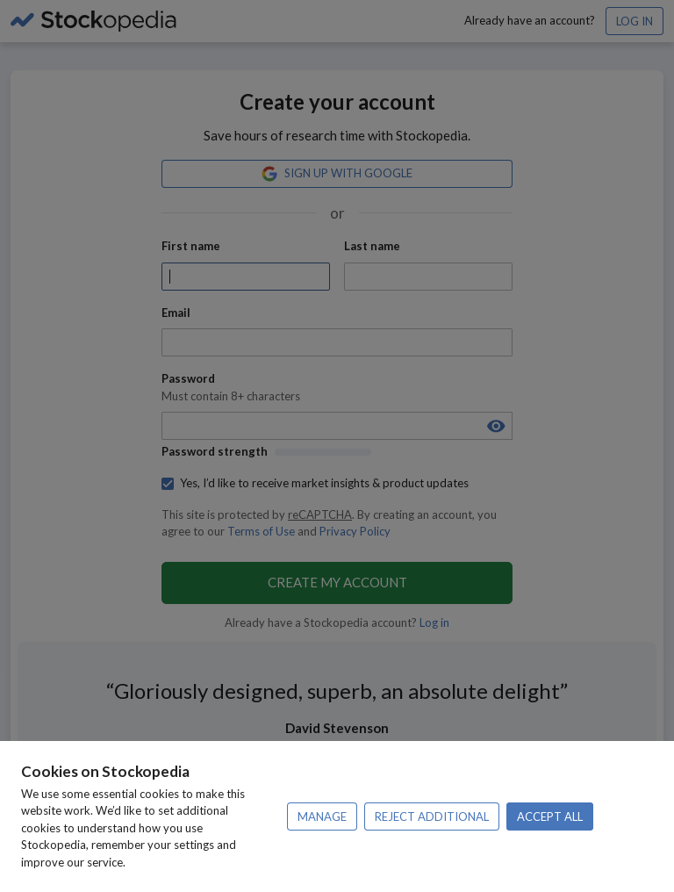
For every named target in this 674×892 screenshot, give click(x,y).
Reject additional (432, 816)
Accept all (550, 816)
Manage (322, 816)
